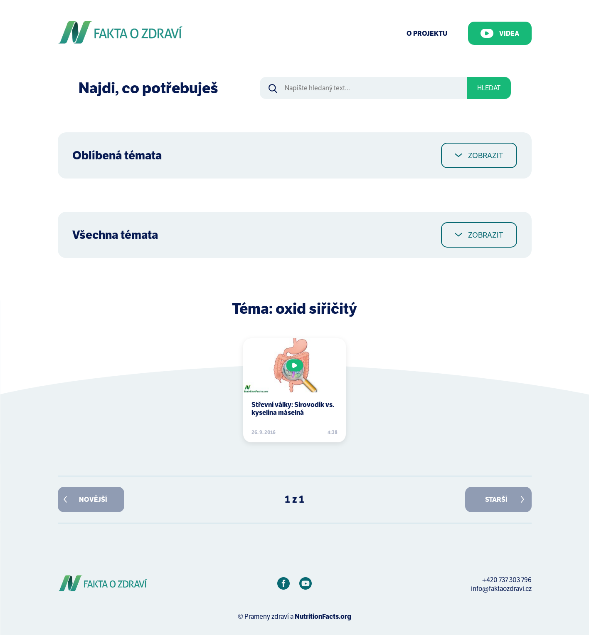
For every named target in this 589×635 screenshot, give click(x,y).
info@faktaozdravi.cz (501, 588)
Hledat (488, 88)
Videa (500, 33)
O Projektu (427, 33)
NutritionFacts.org (323, 616)
